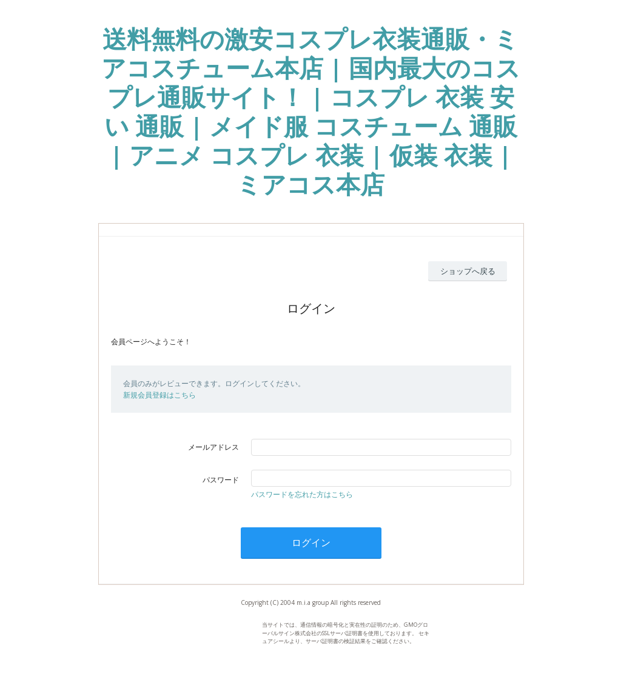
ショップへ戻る (467, 270)
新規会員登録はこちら (159, 395)
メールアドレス (213, 447)
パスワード (221, 480)
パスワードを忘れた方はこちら (302, 494)
